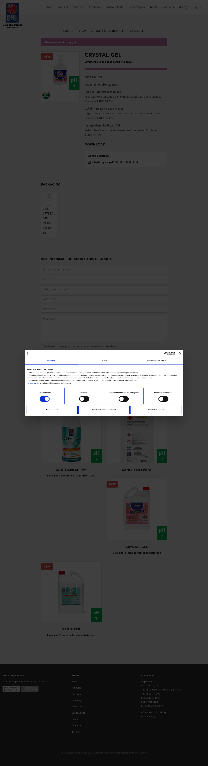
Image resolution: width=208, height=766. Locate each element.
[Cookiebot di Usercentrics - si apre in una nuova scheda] (159, 353)
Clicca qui (32, 383)
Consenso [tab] (51, 360)
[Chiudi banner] (180, 353)
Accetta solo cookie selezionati (104, 410)
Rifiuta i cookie (52, 410)
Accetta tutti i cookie (156, 410)
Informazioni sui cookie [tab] (156, 360)
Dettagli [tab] (104, 360)
